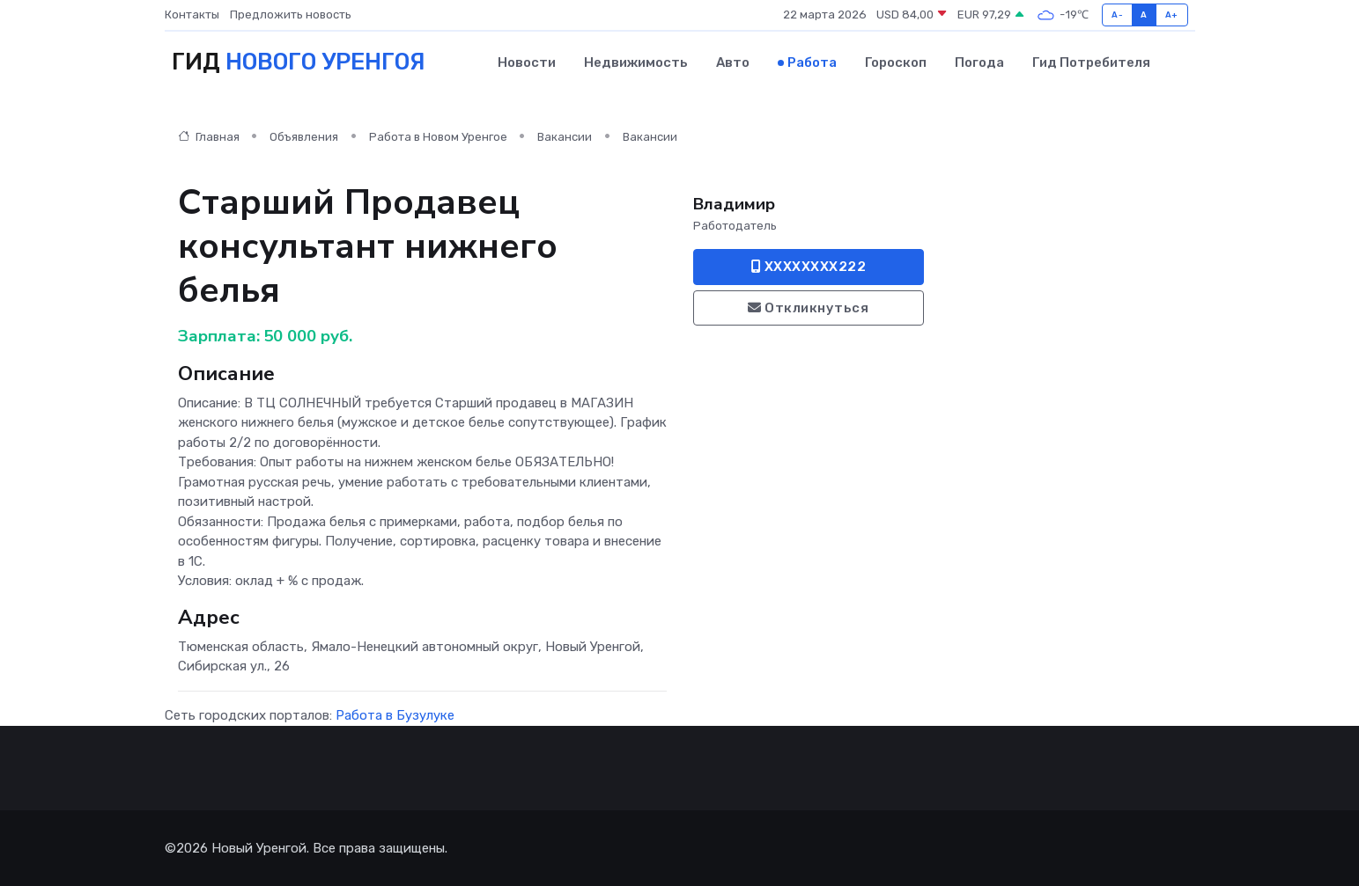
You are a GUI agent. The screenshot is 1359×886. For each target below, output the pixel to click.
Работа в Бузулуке (395, 715)
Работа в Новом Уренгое (438, 136)
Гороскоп (896, 62)
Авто (733, 62)
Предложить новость (290, 14)
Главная (209, 136)
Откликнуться (808, 308)
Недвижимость (636, 62)
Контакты (192, 14)
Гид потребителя (1091, 62)
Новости (527, 62)
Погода (979, 62)
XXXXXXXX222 (809, 267)
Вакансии (564, 136)
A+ (1171, 14)
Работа (812, 62)
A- (1117, 14)
